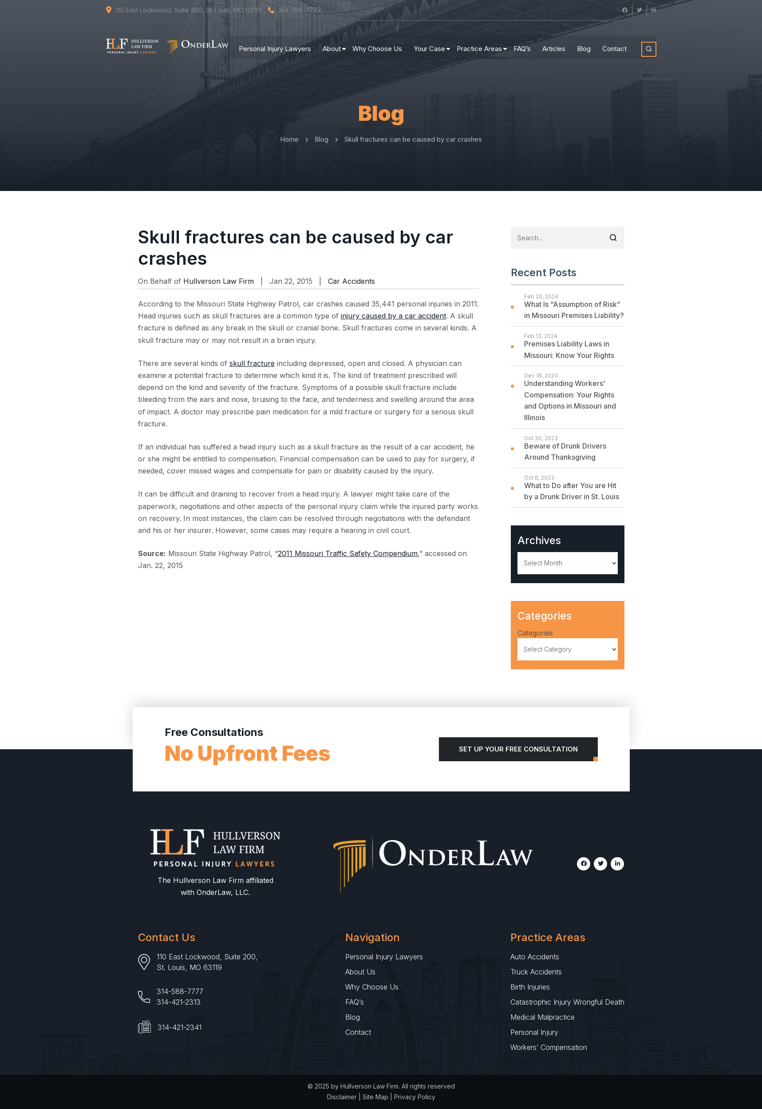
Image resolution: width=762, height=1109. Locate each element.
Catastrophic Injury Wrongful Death (567, 1002)
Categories (535, 632)
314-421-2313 (179, 1002)
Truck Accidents (536, 971)
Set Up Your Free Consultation (518, 749)
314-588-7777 (180, 991)
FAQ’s (522, 44)
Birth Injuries (530, 986)
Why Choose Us (377, 44)
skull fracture (252, 363)
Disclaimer (342, 1097)
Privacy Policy (414, 1097)
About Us (360, 971)
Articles (553, 44)
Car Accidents (351, 281)
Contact (614, 44)
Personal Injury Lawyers (275, 44)
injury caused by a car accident (393, 315)
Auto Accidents (534, 956)
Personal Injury (534, 1032)
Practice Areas (479, 44)
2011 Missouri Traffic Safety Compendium (348, 553)
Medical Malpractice (542, 1017)
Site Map (375, 1097)
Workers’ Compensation (548, 1047)
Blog (584, 44)
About (332, 44)
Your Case (429, 44)
